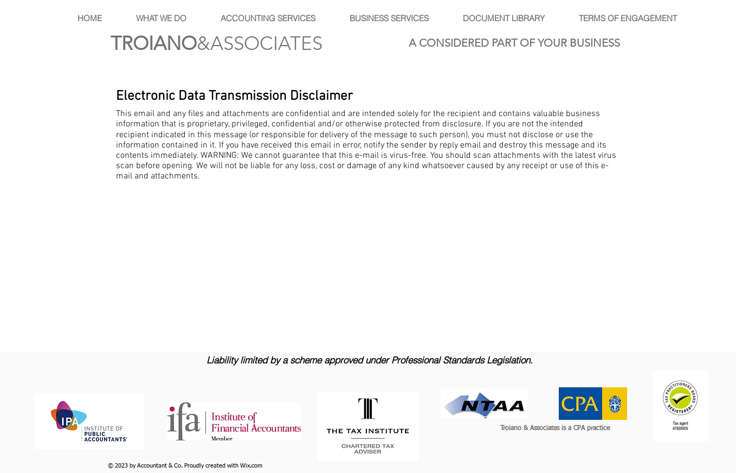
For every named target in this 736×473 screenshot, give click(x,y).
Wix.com (251, 466)
